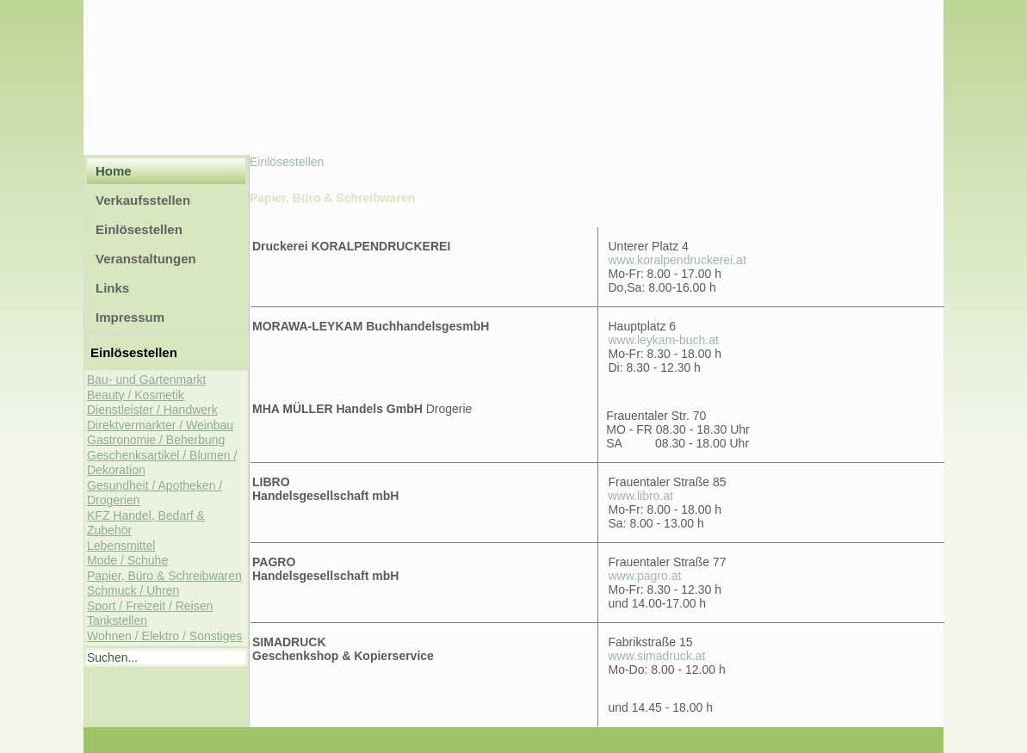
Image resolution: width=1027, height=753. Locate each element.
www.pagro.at (645, 576)
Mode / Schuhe (127, 560)
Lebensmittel (121, 545)
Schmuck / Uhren (133, 590)
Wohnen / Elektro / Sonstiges (164, 636)
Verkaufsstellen (143, 200)
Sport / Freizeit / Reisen (150, 606)
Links (112, 288)
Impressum (130, 317)
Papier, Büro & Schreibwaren (164, 576)
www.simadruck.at (657, 656)
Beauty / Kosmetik (135, 395)
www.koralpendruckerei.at (677, 260)
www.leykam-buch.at (664, 340)
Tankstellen (117, 620)
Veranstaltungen (146, 258)
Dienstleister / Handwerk (152, 410)
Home (114, 171)
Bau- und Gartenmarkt (147, 379)
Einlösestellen (139, 229)
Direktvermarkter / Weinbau (160, 425)
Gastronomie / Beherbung (156, 440)
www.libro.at (641, 496)
